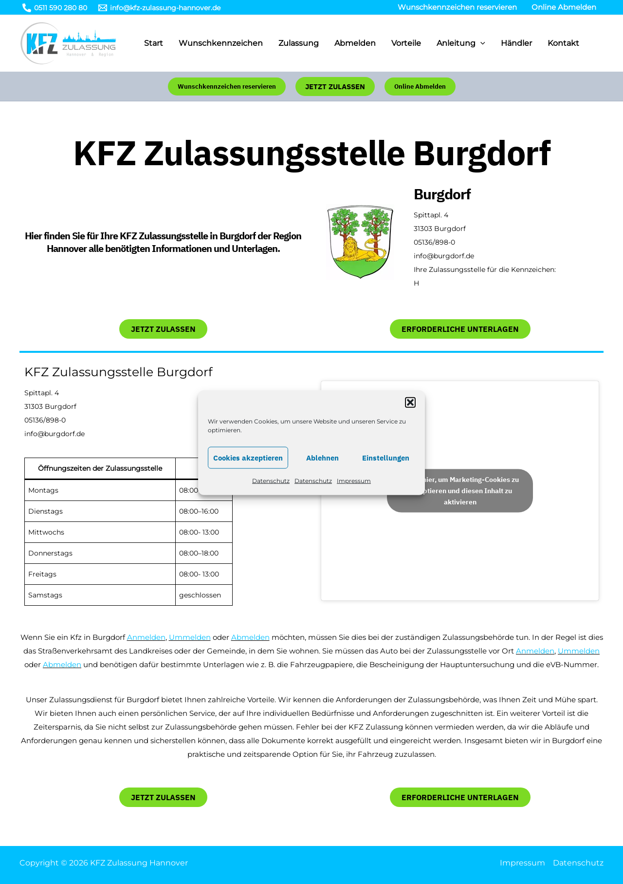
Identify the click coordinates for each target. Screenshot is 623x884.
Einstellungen (385, 469)
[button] (410, 414)
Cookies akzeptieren (248, 469)
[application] (480, 43)
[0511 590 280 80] (54, 7)
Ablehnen (322, 469)
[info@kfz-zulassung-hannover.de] (159, 7)
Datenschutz (271, 492)
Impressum (354, 492)
